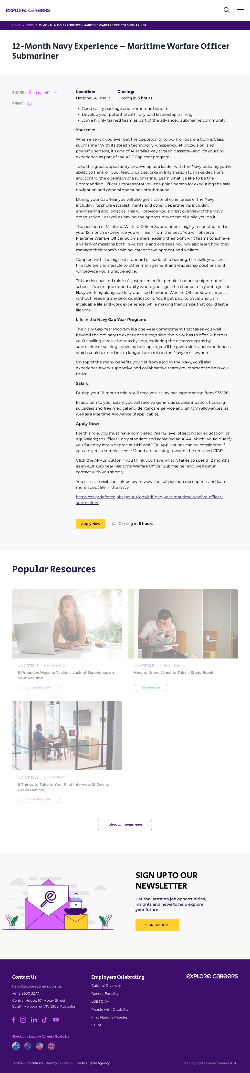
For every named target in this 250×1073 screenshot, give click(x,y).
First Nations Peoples (109, 1017)
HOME (16, 25)
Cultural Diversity (106, 985)
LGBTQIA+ (100, 1001)
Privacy (51, 1063)
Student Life (151, 699)
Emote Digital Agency (92, 1063)
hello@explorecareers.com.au (37, 986)
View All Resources (125, 825)
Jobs (30, 25)
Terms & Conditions (27, 1063)
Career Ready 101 (38, 699)
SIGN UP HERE (157, 925)
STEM (96, 1025)
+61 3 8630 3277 (25, 993)
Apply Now (90, 523)
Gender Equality (105, 993)
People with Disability (110, 1009)
